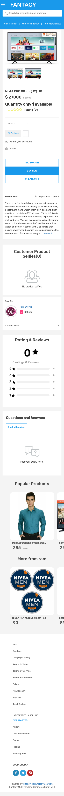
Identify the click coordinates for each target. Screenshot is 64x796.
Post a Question (16, 431)
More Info (48, 237)
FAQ (15, 648)
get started (20, 724)
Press (16, 744)
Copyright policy (21, 661)
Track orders (19, 708)
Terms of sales (21, 668)
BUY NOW (32, 172)
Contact (17, 655)
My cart (17, 701)
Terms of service (22, 675)
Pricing (16, 750)
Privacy (16, 688)
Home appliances (52, 23)
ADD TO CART (32, 162)
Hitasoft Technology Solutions (38, 787)
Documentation (21, 737)
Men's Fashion (10, 23)
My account (19, 694)
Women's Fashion (30, 23)
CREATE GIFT (32, 181)
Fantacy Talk (19, 757)
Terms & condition (22, 681)
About (16, 731)
